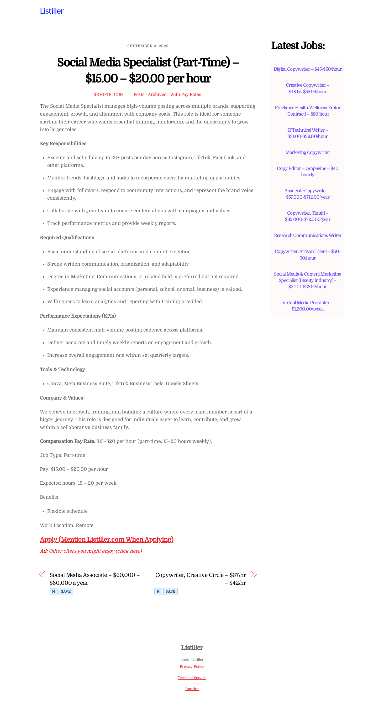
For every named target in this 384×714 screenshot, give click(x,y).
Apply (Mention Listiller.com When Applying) (106, 539)
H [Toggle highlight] (53, 591)
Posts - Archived (150, 94)
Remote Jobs (108, 94)
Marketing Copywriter (308, 152)
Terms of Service (192, 678)
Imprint (192, 689)
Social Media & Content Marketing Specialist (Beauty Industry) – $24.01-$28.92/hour (307, 280)
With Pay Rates (185, 94)
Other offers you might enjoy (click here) (91, 551)
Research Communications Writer (307, 235)
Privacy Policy (192, 667)
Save (66, 591)
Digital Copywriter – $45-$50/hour (308, 69)
